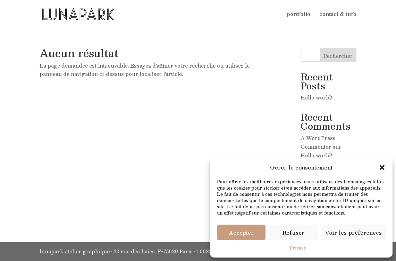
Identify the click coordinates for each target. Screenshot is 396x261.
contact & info (337, 14)
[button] (382, 167)
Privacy (297, 247)
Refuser (293, 232)
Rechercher (338, 56)
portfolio (298, 14)
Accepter (241, 232)
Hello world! (316, 97)
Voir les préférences (353, 232)
